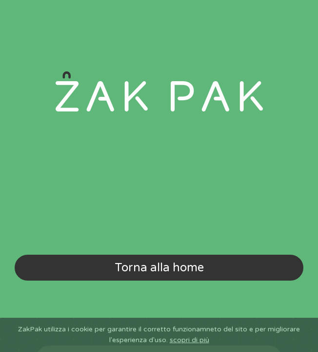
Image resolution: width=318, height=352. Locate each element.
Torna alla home (159, 268)
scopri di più (189, 347)
